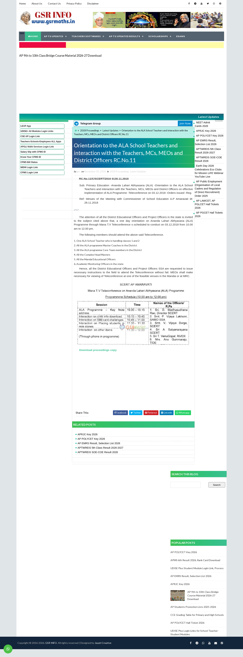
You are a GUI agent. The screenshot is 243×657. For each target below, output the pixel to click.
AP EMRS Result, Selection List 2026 (187, 136)
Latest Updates (190, 115)
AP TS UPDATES (53, 35)
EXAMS (180, 35)
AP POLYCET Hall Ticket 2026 (187, 630)
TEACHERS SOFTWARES (86, 35)
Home (22, 3)
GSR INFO (52, 650)
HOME (33, 35)
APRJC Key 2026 (176, 126)
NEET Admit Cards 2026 (180, 121)
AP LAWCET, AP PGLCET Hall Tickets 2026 (191, 171)
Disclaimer (93, 3)
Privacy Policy (73, 3)
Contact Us (54, 3)
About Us (36, 3)
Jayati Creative (104, 650)
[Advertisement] (121, 84)
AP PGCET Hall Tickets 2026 (182, 175)
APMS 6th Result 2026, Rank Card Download (195, 567)
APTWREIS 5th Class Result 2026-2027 (189, 140)
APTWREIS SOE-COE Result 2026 (186, 145)
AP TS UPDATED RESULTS (124, 35)
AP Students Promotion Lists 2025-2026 (193, 614)
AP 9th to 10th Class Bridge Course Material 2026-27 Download (60, 54)
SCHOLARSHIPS (158, 35)
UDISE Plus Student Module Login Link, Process (197, 575)
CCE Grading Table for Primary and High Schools (197, 622)
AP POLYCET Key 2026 (179, 131)
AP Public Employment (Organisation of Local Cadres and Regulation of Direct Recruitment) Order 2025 (194, 162)
